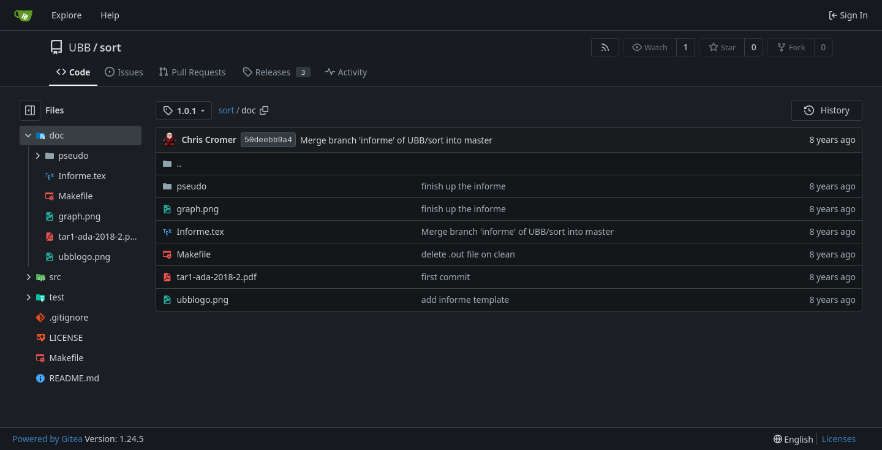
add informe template (465, 299)
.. (171, 163)
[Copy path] (264, 110)
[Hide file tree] (30, 110)
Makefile (193, 254)
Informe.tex (200, 231)
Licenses (839, 438)
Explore (66, 15)
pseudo (191, 186)
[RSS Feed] (605, 47)
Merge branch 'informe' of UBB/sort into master (396, 140)
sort (110, 47)
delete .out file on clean (468, 254)
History (827, 110)
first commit (445, 277)
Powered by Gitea (47, 438)
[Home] (23, 15)
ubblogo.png (202, 299)
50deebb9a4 (268, 140)
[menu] (793, 439)
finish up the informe (463, 186)
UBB (80, 47)
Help (109, 15)
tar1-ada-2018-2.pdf (216, 277)
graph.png (197, 209)
